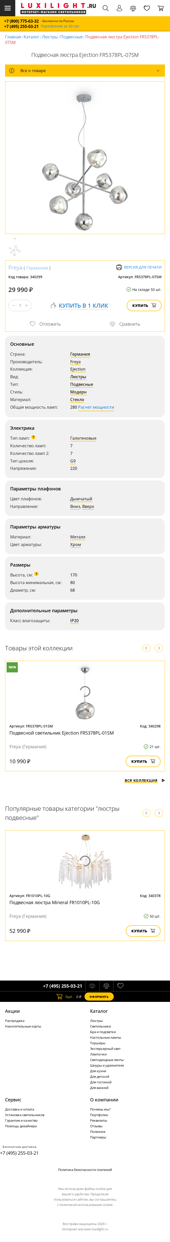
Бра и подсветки (103, 1032)
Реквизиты (98, 1120)
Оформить (99, 997)
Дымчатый (81, 499)
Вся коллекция (145, 780)
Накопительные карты (23, 1026)
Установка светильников (24, 1115)
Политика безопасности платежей (85, 1169)
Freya (15, 267)
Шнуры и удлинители (107, 1065)
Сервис (13, 1100)
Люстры (50, 37)
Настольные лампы (105, 1037)
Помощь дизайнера (21, 1126)
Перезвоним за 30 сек (60, 26)
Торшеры (97, 1043)
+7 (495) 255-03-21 (21, 26)
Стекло (77, 399)
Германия (37, 268)
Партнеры (98, 1137)
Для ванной (99, 1087)
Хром (75, 544)
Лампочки (98, 1054)
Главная (13, 37)
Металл (77, 537)
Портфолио (99, 1115)
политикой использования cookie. (86, 1204)
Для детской (99, 1076)
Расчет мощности (96, 407)
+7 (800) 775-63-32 (21, 21)
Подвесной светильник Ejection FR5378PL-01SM (61, 733)
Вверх (88, 506)
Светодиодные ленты (107, 1059)
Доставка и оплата (19, 1109)
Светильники (100, 1026)
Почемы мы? (100, 1109)
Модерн (78, 392)
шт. (64, 996)
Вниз (75, 506)
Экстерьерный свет (105, 1048)
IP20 (74, 620)
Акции (12, 1011)
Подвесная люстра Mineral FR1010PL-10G (54, 902)
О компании (104, 1100)
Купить (144, 305)
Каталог (31, 37)
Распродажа (14, 1020)
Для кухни (98, 1071)
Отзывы (96, 1126)
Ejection (78, 369)
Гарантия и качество (21, 1120)
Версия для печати (139, 267)
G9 (73, 461)
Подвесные (71, 37)
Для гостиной (100, 1082)
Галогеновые (83, 438)
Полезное (97, 1131)
